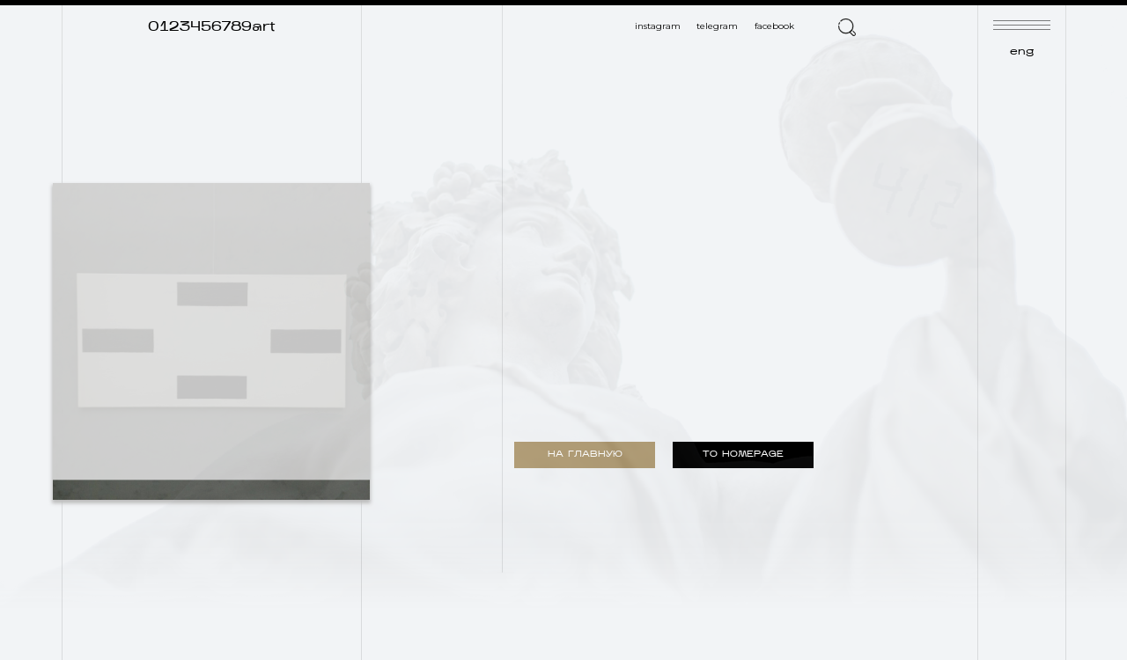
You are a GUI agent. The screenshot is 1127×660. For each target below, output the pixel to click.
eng (1022, 52)
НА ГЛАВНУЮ (585, 454)
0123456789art (212, 27)
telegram (717, 26)
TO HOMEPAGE (743, 454)
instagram (658, 26)
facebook (774, 26)
